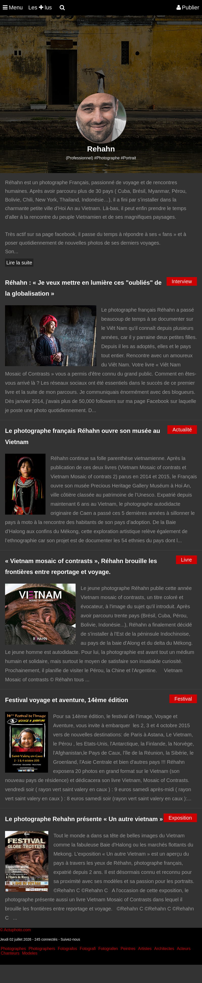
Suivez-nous (70, 939)
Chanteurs (10, 953)
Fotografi (88, 948)
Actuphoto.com (17, 930)
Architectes (164, 948)
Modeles (29, 953)
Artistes (144, 948)
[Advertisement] (92, 57)
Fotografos (67, 948)
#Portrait (128, 158)
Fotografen (108, 948)
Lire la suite (19, 262)
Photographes (13, 948)
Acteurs (183, 948)
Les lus (40, 7)
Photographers (42, 948)
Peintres (128, 948)
